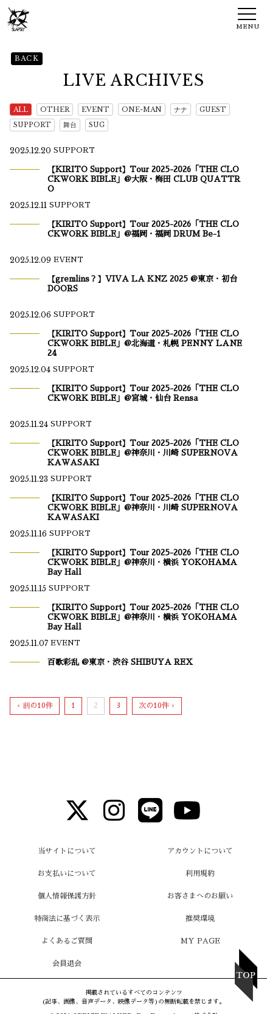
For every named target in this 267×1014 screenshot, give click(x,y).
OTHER (54, 109)
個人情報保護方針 (67, 896)
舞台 (70, 124)
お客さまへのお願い (200, 896)
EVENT (95, 109)
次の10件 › (157, 705)
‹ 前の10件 (34, 705)
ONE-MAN (142, 109)
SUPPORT (32, 124)
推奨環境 (200, 918)
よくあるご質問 (66, 941)
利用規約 (200, 873)
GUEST (212, 109)
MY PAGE (200, 941)
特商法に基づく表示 (67, 918)
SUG (97, 124)
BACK (27, 58)
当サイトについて (67, 851)
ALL (20, 109)
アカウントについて (200, 851)
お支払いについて (67, 873)
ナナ (180, 109)
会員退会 (66, 963)
